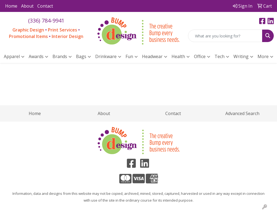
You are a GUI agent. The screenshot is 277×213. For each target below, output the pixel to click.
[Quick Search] (225, 36)
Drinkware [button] (106, 56)
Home (11, 6)
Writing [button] (241, 56)
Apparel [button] (12, 56)
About (27, 6)
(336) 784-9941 (46, 20)
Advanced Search (242, 113)
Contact (45, 6)
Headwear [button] (152, 56)
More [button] (263, 56)
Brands (59, 56)
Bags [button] (81, 56)
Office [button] (200, 56)
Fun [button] (129, 56)
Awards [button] (36, 56)
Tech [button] (220, 56)
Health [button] (178, 56)
